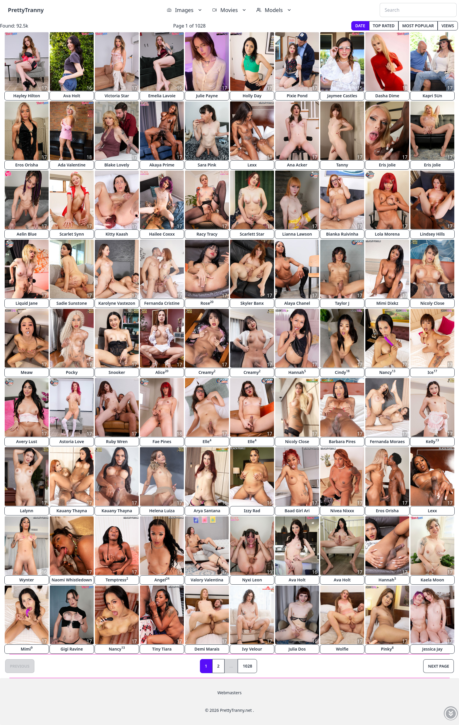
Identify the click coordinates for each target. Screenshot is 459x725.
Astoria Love (71, 441)
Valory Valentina (207, 580)
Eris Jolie (387, 165)
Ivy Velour (252, 649)
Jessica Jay (432, 649)
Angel (161, 579)
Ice (432, 372)
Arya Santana (207, 510)
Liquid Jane (26, 303)
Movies (229, 9)
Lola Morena (387, 234)
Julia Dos (297, 649)
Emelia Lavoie (161, 95)
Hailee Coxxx (162, 234)
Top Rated (384, 25)
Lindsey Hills (432, 234)
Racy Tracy (206, 234)
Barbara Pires (342, 441)
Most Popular (418, 25)
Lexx (251, 165)
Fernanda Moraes (387, 441)
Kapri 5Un (432, 95)
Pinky (387, 649)
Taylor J (342, 303)
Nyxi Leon (252, 580)
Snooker (117, 372)
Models (274, 9)
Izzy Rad (252, 510)
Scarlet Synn (71, 234)
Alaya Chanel (297, 303)
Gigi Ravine (72, 649)
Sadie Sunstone (71, 303)
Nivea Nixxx (342, 510)
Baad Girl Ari (297, 510)
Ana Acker (297, 165)
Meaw (26, 372)
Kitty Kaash (117, 234)
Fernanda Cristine (161, 303)
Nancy (387, 372)
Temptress (117, 579)
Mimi (26, 649)
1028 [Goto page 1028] (247, 666)
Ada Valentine (72, 165)
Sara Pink (207, 165)
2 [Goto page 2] (218, 666)
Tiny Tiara (162, 649)
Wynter (26, 580)
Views (447, 25)
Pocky (72, 372)
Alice (162, 372)
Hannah (297, 372)
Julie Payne (207, 95)
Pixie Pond (297, 95)
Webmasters (229, 692)
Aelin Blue (27, 234)
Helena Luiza (161, 510)
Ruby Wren (117, 441)
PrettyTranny (25, 10)
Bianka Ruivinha (342, 234)
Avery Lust (26, 441)
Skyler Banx (252, 303)
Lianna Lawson (297, 234)
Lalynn (26, 510)
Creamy (206, 372)
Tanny (342, 165)
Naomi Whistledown (72, 580)
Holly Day (252, 95)
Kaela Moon (432, 580)
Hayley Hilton (26, 95)
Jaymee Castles (342, 95)
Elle (207, 441)
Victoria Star (117, 95)
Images (185, 9)
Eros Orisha (26, 165)
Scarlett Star (252, 234)
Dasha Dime (387, 95)
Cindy (342, 372)
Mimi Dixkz (387, 303)
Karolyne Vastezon (116, 303)
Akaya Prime (161, 165)
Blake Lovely (117, 165)
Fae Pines (162, 441)
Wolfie (342, 649)
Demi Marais (207, 649)
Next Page (438, 666)
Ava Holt (71, 95)
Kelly (432, 441)
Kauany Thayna (71, 510)
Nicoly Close (432, 303)
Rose (207, 303)
